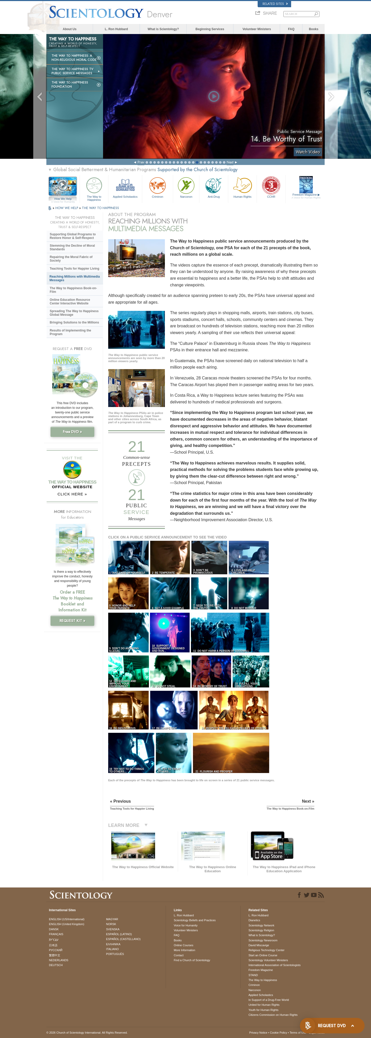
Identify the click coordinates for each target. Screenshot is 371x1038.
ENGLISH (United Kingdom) (66, 924)
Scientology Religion (261, 930)
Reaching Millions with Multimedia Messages (74, 278)
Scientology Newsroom (262, 940)
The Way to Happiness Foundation (70, 84)
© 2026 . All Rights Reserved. (87, 1032)
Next (230, 162)
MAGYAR (112, 919)
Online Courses (183, 945)
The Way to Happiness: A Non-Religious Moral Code (74, 57)
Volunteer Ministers (256, 29)
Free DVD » (72, 431)
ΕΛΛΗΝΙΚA (113, 944)
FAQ (291, 29)
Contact (178, 955)
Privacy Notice (258, 1032)
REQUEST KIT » (72, 620)
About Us (70, 29)
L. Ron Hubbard (116, 29)
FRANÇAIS (56, 934)
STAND (253, 975)
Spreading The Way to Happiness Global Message (74, 313)
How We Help (63, 199)
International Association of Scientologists (274, 965)
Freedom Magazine (306, 196)
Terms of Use (298, 1032)
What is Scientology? (163, 29)
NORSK (111, 924)
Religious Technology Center (266, 950)
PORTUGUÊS (115, 954)
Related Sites (275, 4)
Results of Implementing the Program (70, 332)
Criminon (158, 187)
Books (313, 29)
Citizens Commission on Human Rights (273, 1014)
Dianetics (254, 920)
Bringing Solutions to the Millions (74, 322)
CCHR (271, 187)
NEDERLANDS (58, 960)
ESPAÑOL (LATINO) (119, 934)
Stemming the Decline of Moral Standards (72, 247)
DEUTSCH (56, 965)
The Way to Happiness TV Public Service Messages (72, 71)
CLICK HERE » (72, 494)
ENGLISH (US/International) (67, 919)
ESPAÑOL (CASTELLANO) (123, 939)
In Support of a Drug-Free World (268, 999)
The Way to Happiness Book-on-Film (73, 290)
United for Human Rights (263, 1004)
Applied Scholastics (125, 187)
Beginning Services (210, 29)
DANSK (54, 929)
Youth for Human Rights (263, 1009)
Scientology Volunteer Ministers (268, 960)
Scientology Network (261, 925)
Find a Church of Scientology (192, 960)
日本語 (53, 945)
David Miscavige (258, 945)
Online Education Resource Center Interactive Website (70, 301)
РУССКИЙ (55, 950)
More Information (184, 950)
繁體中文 (54, 955)
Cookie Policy (278, 1032)
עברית (53, 939)
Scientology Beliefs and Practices (195, 920)
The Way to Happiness (94, 188)
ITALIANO (112, 949)
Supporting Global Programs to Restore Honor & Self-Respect (73, 236)
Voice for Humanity (185, 925)
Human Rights (242, 187)
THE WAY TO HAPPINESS (100, 207)
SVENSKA (113, 929)
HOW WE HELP (67, 207)
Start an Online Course (262, 955)
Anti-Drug (213, 187)
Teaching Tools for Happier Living (74, 268)
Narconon (186, 187)
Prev (141, 162)
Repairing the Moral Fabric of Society (71, 258)
